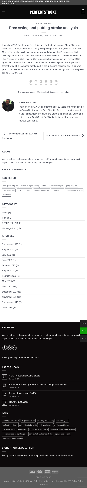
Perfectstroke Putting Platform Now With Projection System (38, 384)
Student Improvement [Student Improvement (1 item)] (74, 190)
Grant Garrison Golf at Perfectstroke (65, 135)
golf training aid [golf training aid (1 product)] (45, 425)
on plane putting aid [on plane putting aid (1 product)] (61, 425)
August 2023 (8, 249)
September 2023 (10, 244)
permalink (65, 92)
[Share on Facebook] (36, 82)
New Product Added (18, 402)
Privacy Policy (9, 357)
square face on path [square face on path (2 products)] (62, 434)
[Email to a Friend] (46, 82)
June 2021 (7, 260)
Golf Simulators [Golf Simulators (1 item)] (9, 190)
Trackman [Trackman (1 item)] (7, 195)
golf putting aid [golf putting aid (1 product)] (62, 420)
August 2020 (8, 270)
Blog (38, 477)
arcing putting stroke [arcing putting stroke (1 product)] (11, 420)
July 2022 (7, 255)
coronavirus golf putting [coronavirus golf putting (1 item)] (30, 186)
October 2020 (8, 265)
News (5, 212)
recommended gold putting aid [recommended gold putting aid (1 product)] (14, 434)
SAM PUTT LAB (10, 223)
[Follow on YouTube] (14, 347)
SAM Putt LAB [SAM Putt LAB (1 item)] (57, 190)
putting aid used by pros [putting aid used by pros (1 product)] (38, 429)
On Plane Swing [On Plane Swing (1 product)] (9, 429)
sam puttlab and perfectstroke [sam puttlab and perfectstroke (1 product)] (40, 434)
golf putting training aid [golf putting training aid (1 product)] (28, 425)
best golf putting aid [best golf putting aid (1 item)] (10, 186)
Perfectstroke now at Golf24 (22, 393)
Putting (5, 218)
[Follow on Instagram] (9, 347)
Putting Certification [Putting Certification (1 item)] (41, 190)
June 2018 (7, 307)
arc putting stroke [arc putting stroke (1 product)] (28, 420)
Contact (46, 477)
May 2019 (7, 281)
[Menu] (3, 12)
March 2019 (8, 286)
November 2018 (10, 297)
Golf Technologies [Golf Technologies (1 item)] (25, 190)
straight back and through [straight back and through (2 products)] (13, 438)
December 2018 (10, 292)
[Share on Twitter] (41, 82)
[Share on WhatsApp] (31, 82)
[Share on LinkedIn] (56, 82)
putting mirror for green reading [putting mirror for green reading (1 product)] (62, 429)
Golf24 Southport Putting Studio (24, 376)
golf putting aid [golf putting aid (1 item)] (71, 186)
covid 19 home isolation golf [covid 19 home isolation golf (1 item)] (52, 186)
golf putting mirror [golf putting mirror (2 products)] (10, 425)
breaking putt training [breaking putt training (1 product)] (45, 420)
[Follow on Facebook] (4, 347)
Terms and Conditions (28, 357)
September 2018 (10, 302)
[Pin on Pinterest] (51, 82)
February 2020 (9, 276)
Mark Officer (56, 36)
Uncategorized (43, 23)
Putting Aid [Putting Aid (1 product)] (22, 429)
